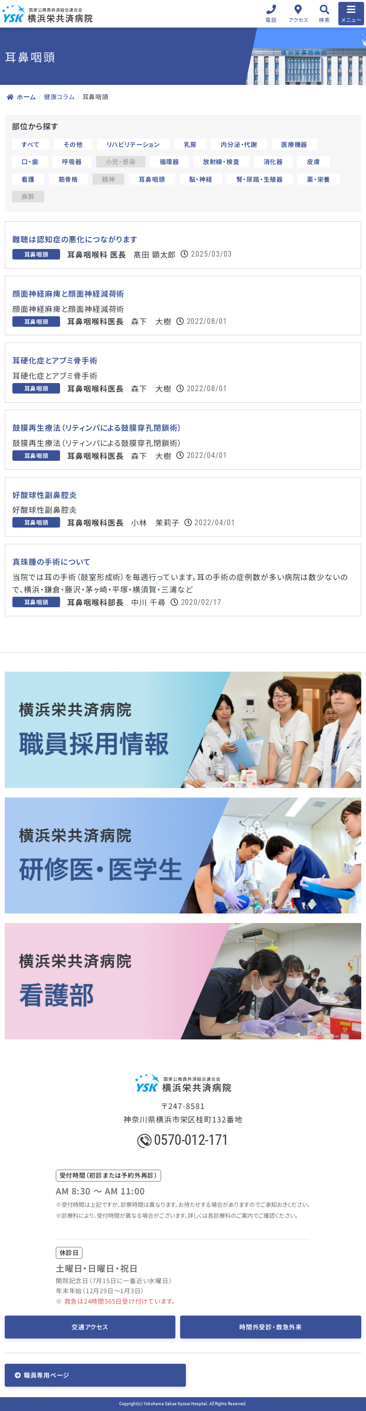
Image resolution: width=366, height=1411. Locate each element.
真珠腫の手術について (51, 562)
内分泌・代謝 (239, 144)
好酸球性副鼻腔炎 (44, 495)
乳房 (190, 144)
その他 (72, 144)
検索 (324, 19)
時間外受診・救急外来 (270, 1326)
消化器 (273, 161)
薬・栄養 (318, 179)
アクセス (298, 19)
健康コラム (59, 96)
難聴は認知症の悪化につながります (74, 239)
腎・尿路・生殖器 (259, 179)
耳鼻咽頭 (152, 179)
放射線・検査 (221, 161)
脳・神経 (201, 179)
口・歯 (29, 161)
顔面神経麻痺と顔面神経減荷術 (68, 294)
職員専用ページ (47, 1375)
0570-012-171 (183, 1139)
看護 (28, 179)
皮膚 (313, 161)
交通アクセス (90, 1326)
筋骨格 (68, 179)
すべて (30, 144)
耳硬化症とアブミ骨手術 (55, 360)
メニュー (351, 19)
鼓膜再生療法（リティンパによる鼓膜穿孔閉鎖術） (97, 428)
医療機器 (294, 144)
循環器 (169, 161)
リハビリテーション (133, 144)
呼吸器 (71, 161)
